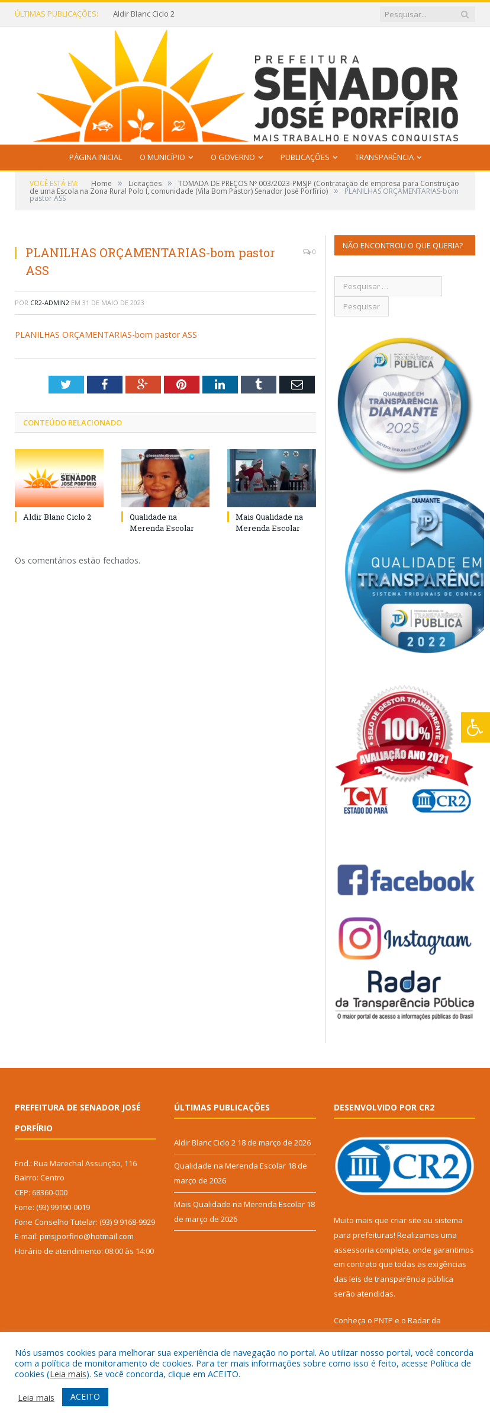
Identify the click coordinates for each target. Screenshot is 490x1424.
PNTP (383, 1320)
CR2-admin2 (49, 302)
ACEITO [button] (85, 1396)
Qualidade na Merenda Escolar (162, 522)
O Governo (233, 157)
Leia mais (68, 1374)
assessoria (354, 1249)
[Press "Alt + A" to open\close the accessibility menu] (475, 727)
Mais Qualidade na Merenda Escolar (269, 522)
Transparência (384, 157)
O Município (162, 157)
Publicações (305, 157)
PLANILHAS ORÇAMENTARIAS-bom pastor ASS (106, 334)
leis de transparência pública (401, 1278)
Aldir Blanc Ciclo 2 (144, 14)
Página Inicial (95, 157)
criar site (406, 1220)
